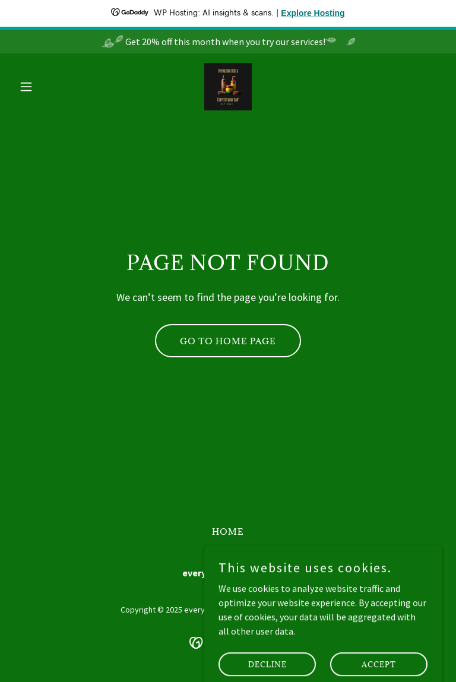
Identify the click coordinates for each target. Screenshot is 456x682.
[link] (228, 86)
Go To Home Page (228, 341)
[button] (46, 87)
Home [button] (228, 531)
